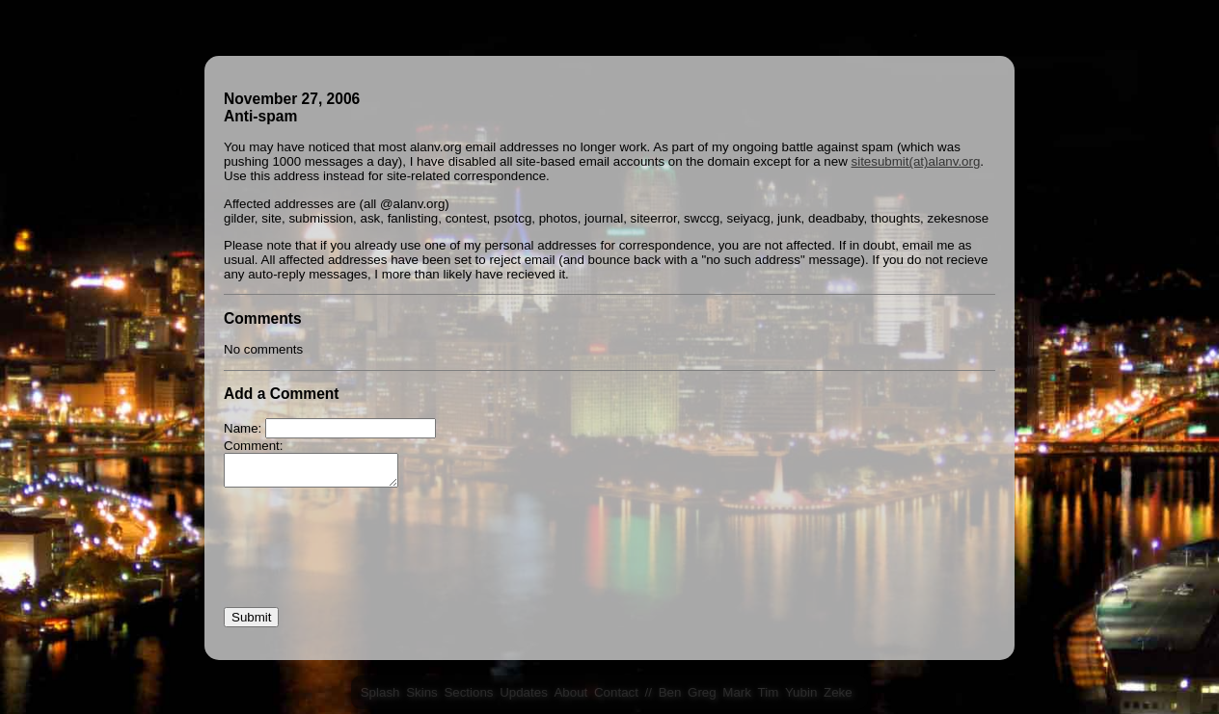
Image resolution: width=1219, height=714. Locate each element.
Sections (468, 692)
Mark (736, 692)
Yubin (801, 692)
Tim (768, 692)
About (570, 692)
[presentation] (370, 560)
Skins (422, 692)
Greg (702, 692)
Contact (616, 692)
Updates (524, 692)
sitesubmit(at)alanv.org (916, 161)
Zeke (838, 692)
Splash (380, 692)
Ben (670, 692)
